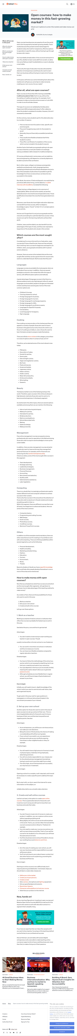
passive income (24, 672)
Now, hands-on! (6, 74)
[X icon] (7, 1032)
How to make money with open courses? (8, 57)
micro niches (32, 336)
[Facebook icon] (3, 1032)
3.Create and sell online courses (7, 70)
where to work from (41, 840)
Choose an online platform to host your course (34, 888)
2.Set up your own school (7, 65)
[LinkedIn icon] (10, 1032)
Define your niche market (27, 875)
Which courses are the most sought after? (7, 52)
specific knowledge (46, 567)
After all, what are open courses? (7, 47)
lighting (41, 882)
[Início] (12, 3)
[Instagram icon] (17, 1032)
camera (25, 882)
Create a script (24, 880)
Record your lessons (26, 886)
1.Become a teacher (7, 62)
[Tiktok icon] (20, 1032)
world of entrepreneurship (36, 453)
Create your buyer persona (28, 877)
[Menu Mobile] (3, 4)
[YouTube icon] (13, 1032)
